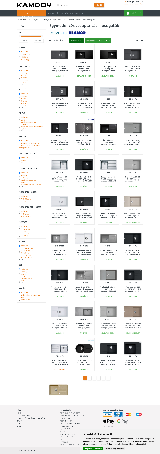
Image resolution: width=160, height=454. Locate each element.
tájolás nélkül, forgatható (30, 295)
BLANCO (25, 60)
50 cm (24, 96)
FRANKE (25, 54)
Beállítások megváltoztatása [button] (114, 449)
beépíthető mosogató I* (30, 143)
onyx (23, 274)
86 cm (24, 78)
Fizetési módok (66, 421)
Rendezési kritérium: (58, 40)
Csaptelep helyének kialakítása (72, 416)
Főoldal (51, 13)
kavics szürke (26, 278)
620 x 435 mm (26, 257)
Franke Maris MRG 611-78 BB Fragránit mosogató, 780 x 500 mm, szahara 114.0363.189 (132, 218)
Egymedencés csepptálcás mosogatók (81, 20)
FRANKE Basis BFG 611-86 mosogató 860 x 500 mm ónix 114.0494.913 (59, 142)
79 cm (24, 82)
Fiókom (19, 413)
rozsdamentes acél (28, 122)
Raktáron (139, 40)
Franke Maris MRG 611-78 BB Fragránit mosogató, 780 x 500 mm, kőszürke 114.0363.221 (108, 291)
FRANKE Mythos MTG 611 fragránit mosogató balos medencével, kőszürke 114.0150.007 (60, 254)
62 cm (24, 75)
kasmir (24, 276)
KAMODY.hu (31, 451)
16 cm (24, 105)
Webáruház (22, 20)
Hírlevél (20, 421)
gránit (24, 120)
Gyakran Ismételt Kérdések (70, 424)
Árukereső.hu (108, 427)
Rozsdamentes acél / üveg (31, 184)
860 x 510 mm (26, 253)
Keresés (99, 5)
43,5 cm (24, 99)
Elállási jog (65, 418)
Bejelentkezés (128, 4)
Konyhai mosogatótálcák (52, 20)
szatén (24, 178)
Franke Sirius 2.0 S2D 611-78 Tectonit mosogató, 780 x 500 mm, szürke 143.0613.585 (132, 181)
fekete (24, 281)
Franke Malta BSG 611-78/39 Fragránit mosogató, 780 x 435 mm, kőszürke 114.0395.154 (108, 254)
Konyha (35, 20)
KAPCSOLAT (79, 13)
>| (108, 378)
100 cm (24, 80)
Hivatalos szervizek (67, 426)
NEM (23, 160)
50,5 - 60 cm (26, 216)
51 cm (24, 101)
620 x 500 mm (27, 251)
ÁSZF (72, 13)
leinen (24, 182)
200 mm (25, 231)
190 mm (24, 236)
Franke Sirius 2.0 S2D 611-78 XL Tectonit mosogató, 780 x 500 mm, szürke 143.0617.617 (108, 328)
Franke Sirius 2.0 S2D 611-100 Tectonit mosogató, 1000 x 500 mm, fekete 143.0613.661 (60, 71)
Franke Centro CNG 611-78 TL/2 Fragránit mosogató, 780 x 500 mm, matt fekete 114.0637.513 (133, 291)
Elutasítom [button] (98, 449)
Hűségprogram (66, 429)
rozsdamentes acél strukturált (32, 127)
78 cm (24, 73)
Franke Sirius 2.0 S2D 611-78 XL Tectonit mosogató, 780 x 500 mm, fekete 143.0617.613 (132, 71)
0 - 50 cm (25, 214)
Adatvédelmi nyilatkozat (70, 413)
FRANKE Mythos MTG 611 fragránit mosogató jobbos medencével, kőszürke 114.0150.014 (84, 328)
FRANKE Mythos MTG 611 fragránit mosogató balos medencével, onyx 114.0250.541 (84, 71)
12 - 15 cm (25, 233)
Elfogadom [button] (88, 449)
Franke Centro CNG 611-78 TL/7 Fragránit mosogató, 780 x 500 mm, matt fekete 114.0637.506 (108, 365)
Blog (19, 426)
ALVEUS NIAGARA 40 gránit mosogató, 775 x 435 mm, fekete (84, 362)
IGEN (23, 163)
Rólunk (63, 431)
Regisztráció (138, 4)
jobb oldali (25, 300)
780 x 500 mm (27, 248)
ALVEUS (24, 57)
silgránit (24, 129)
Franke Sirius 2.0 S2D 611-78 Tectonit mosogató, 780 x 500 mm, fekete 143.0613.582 (84, 107)
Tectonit (25, 124)
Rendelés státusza (24, 416)
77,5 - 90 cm (26, 199)
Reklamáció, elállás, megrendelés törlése (33, 418)
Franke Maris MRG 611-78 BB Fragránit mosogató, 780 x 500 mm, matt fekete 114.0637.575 (59, 291)
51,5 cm (24, 103)
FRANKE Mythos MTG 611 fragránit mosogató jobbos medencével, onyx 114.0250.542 (108, 71)
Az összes (24, 51)
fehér (24, 272)
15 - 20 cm (25, 229)
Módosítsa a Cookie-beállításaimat (74, 445)
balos (24, 297)
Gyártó (19, 424)
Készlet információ (67, 434)
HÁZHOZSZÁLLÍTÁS (62, 13)
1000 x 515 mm (27, 255)
